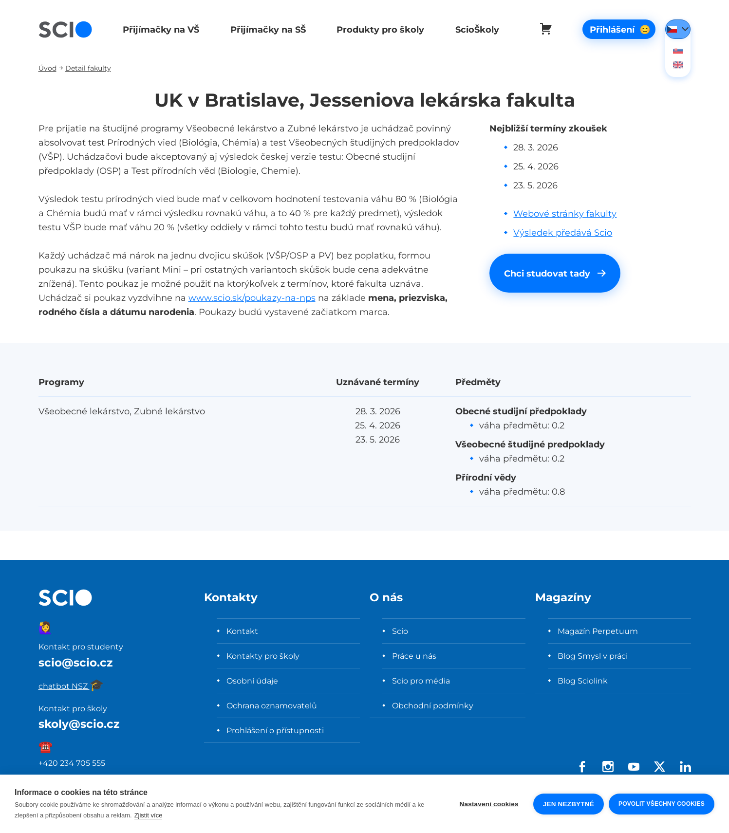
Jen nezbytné (568, 804)
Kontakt (242, 631)
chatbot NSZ (71, 686)
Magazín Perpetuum (598, 631)
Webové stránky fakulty (565, 213)
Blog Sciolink (583, 680)
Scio (400, 631)
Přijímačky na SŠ (266, 29)
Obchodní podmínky (432, 705)
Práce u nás (414, 655)
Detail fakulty (88, 68)
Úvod (47, 68)
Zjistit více (148, 815)
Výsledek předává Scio (562, 232)
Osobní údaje (252, 680)
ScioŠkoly (474, 29)
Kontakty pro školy (262, 655)
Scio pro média (421, 680)
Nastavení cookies (489, 804)
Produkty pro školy (378, 29)
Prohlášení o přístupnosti (275, 730)
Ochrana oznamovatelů (271, 705)
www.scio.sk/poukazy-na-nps (252, 298)
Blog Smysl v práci (593, 655)
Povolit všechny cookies (661, 803)
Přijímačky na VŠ (160, 29)
